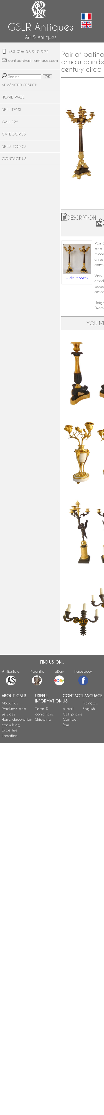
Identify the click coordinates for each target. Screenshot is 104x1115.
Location (9, 735)
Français (90, 703)
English (88, 708)
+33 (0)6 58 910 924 (28, 51)
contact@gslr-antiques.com (33, 60)
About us (10, 703)
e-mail (68, 708)
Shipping (43, 719)
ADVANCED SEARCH (19, 85)
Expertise (10, 730)
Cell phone (72, 714)
